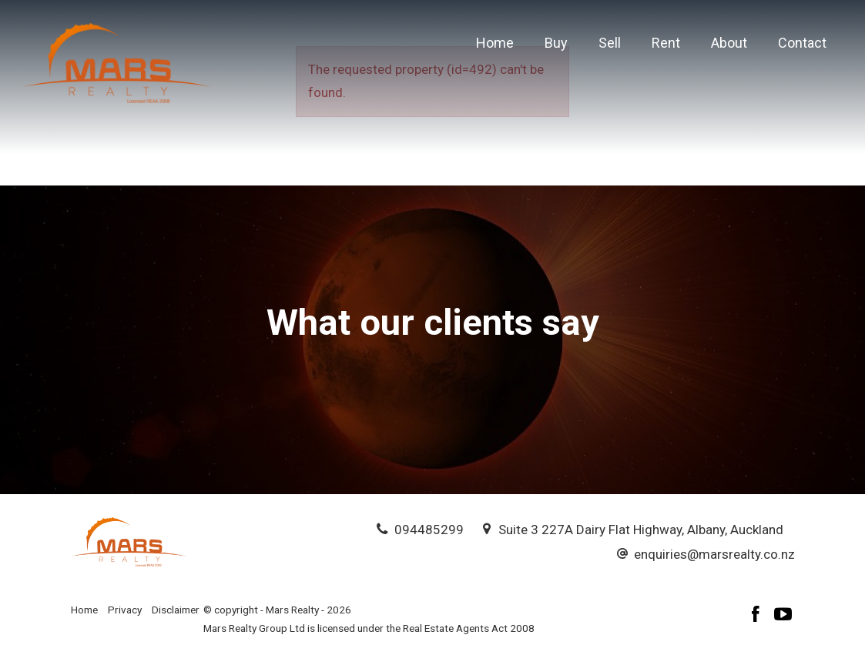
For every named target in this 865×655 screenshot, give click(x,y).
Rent (666, 43)
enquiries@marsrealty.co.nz (714, 554)
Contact (802, 43)
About (729, 43)
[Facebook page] (758, 616)
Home (495, 43)
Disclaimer (175, 609)
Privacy (125, 609)
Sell (609, 43)
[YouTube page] (783, 616)
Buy (556, 43)
